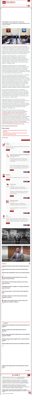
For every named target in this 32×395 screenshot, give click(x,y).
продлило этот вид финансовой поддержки (16, 123)
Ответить (8, 149)
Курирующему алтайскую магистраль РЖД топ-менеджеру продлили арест (15, 266)
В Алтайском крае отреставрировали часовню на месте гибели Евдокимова (15, 272)
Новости (4, 263)
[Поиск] (27, 5)
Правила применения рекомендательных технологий (17, 390)
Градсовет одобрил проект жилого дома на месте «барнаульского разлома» (16, 343)
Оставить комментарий (26, 140)
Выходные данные (5, 389)
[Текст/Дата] (29, 6)
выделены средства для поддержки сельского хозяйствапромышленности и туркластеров (14, 112)
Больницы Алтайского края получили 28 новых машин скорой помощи (16, 135)
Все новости (28, 370)
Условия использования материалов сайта (16, 389)
